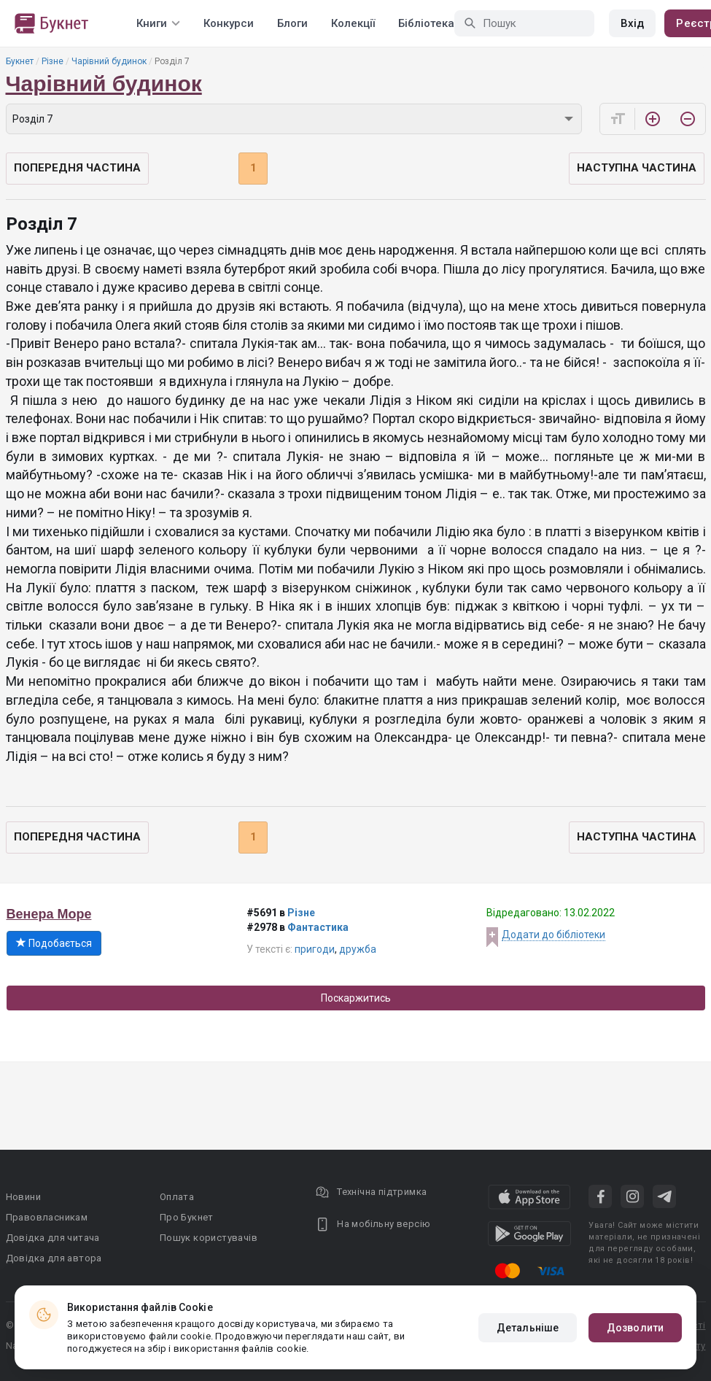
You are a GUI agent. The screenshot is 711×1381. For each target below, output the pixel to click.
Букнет (20, 61)
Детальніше (528, 1328)
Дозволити (635, 1328)
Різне (52, 61)
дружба (357, 949)
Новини (23, 1196)
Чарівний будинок (109, 61)
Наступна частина (636, 167)
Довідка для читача (53, 1237)
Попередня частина (77, 167)
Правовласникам (47, 1217)
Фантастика (318, 927)
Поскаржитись (356, 998)
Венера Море (49, 914)
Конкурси (228, 23)
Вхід (632, 23)
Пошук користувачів (208, 1237)
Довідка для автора (54, 1258)
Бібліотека (426, 23)
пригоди (315, 949)
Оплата (177, 1196)
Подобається (54, 943)
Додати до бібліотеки (553, 934)
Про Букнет (187, 1217)
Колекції (353, 23)
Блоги (292, 23)
